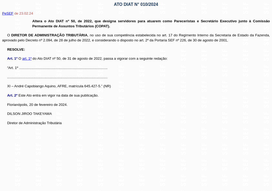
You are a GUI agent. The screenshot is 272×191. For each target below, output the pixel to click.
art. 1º (27, 58)
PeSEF (7, 13)
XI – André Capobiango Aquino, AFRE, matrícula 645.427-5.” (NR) (59, 86)
